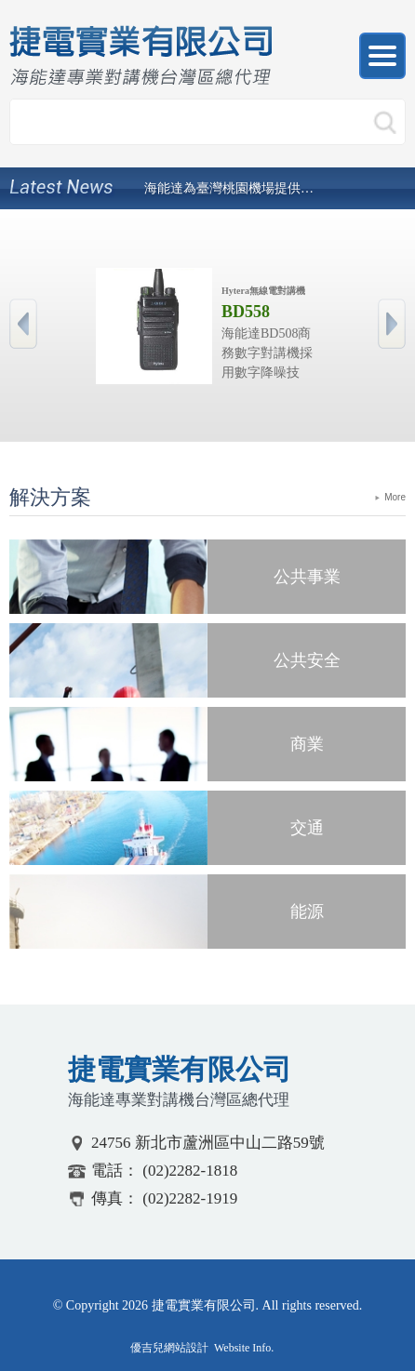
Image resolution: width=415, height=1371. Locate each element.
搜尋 (384, 125)
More (395, 497)
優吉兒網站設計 (169, 1347)
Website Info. (244, 1347)
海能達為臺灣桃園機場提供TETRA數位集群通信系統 (229, 188)
